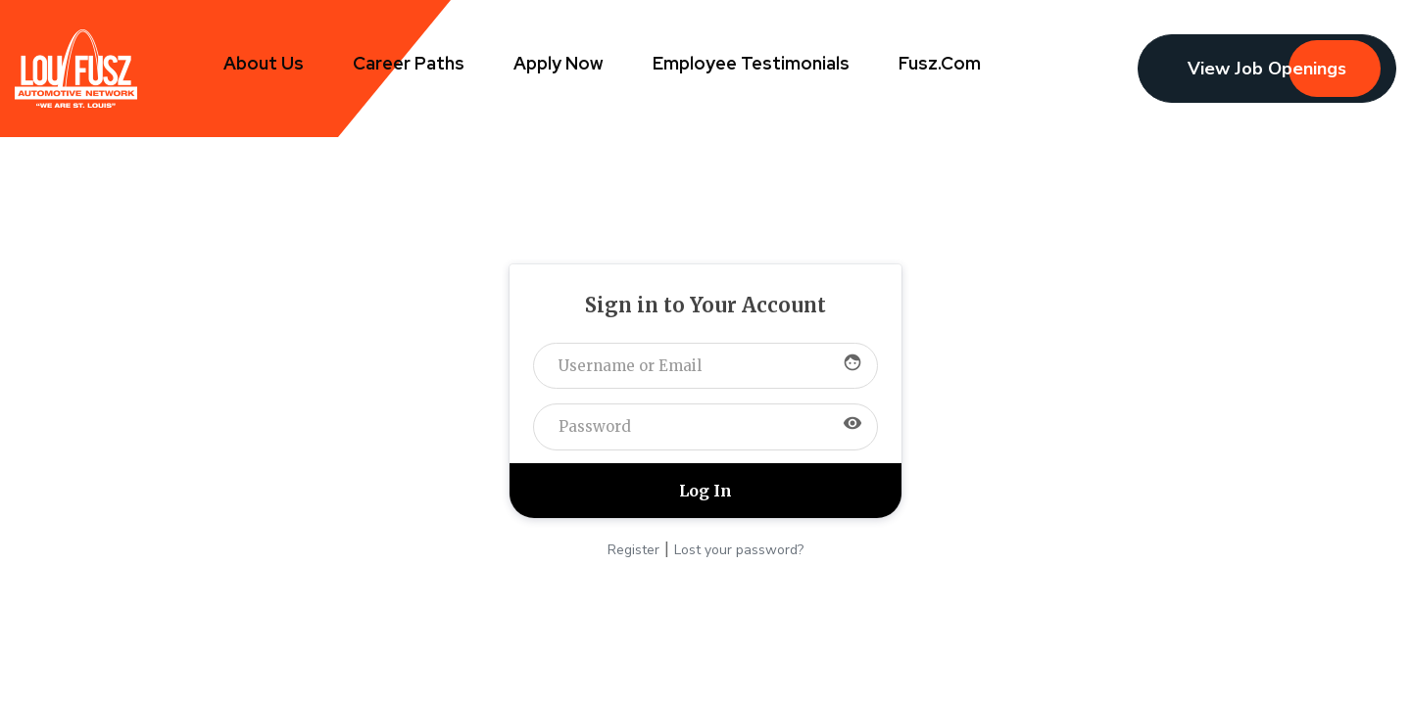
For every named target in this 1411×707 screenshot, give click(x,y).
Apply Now (558, 63)
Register (633, 550)
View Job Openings (1267, 68)
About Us (263, 63)
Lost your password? (738, 550)
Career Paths (408, 63)
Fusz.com (940, 63)
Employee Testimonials (751, 63)
